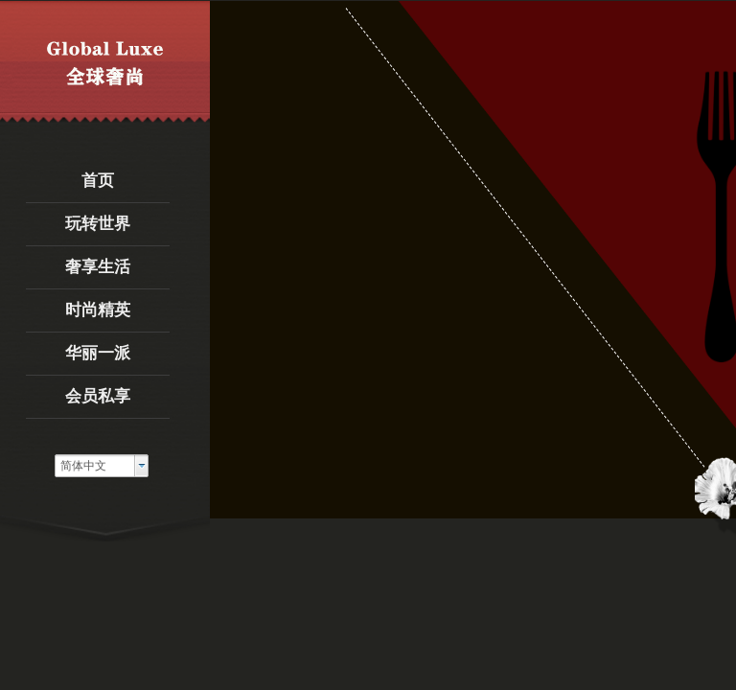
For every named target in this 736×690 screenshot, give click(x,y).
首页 (97, 181)
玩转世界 (97, 224)
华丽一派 (97, 353)
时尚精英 (97, 310)
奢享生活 (97, 267)
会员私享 (97, 396)
